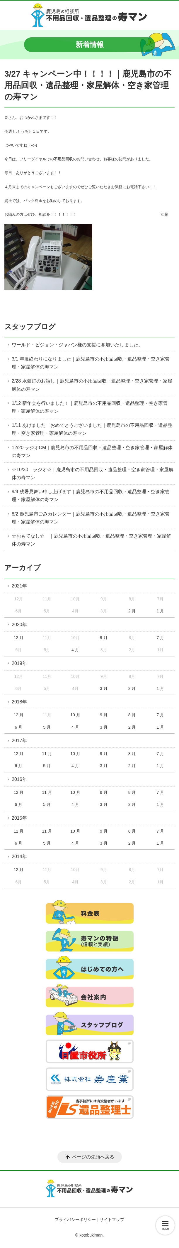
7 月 (160, 637)
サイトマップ (112, 1219)
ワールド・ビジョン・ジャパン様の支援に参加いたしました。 (77, 344)
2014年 (19, 856)
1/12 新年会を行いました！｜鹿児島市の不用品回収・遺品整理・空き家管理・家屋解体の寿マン (90, 407)
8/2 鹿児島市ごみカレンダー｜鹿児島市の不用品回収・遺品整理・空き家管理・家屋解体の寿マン (91, 517)
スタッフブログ (30, 327)
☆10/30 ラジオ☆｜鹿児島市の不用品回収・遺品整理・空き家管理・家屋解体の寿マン (92, 473)
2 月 (132, 611)
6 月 (19, 727)
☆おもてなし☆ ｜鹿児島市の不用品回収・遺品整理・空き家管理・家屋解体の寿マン (91, 539)
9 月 (104, 637)
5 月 (47, 727)
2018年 (19, 701)
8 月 (132, 715)
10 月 (75, 715)
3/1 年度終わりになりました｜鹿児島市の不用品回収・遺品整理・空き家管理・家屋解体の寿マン (91, 362)
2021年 (19, 585)
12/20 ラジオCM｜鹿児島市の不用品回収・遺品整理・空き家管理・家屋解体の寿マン (92, 451)
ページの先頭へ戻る (93, 1156)
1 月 (160, 611)
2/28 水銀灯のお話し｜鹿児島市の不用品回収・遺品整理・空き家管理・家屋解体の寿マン (92, 384)
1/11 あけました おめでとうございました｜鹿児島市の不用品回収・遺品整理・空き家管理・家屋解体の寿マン (92, 429)
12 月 (18, 637)
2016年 (19, 779)
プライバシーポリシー (75, 1219)
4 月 (75, 649)
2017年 (19, 740)
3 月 (104, 688)
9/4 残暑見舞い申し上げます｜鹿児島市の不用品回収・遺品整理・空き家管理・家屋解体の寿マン (91, 495)
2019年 (19, 663)
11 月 (47, 753)
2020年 (19, 624)
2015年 (19, 818)
